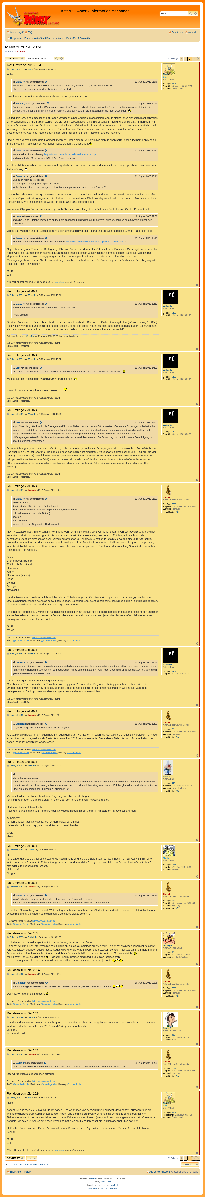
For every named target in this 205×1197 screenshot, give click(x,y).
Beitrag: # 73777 (16, 1097)
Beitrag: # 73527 (16, 850)
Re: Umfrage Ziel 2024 (24, 65)
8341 (174, 84)
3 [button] (194, 58)
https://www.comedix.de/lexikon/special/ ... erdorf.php (95, 241)
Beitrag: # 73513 (16, 359)
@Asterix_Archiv (49, 640)
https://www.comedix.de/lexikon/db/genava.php (70, 154)
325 (173, 1035)
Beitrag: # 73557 (16, 974)
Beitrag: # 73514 (16, 414)
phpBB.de (115, 1185)
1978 (174, 865)
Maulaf (166, 858)
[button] (181, 59)
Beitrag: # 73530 (16, 887)
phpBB (93, 1178)
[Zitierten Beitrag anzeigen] (46, 82)
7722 (174, 504)
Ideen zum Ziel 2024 (23, 47)
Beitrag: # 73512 (16, 295)
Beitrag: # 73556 (16, 937)
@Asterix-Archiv (21, 640)
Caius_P (167, 1028)
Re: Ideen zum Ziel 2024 (23, 933)
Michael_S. (21, 103)
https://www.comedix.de (44, 637)
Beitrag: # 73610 (16, 1054)
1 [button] (185, 58)
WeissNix (167, 306)
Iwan (18, 216)
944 (173, 783)
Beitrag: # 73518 (16, 490)
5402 (174, 313)
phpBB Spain (106, 1182)
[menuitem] (28, 32)
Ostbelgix (167, 945)
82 (173, 952)
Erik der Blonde (58, 282)
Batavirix (20, 82)
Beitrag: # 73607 (16, 1017)
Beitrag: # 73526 (16, 765)
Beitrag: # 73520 (16, 715)
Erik (165, 77)
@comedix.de (74, 640)
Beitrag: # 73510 (16, 69)
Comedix (22, 51)
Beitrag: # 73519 (16, 653)
